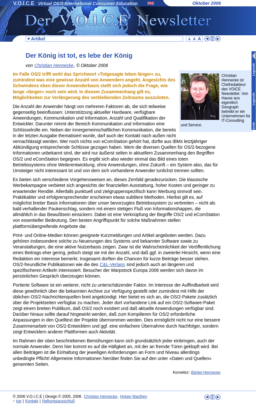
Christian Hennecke (53, 65)
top (18, 401)
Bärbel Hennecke (205, 372)
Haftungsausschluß (58, 401)
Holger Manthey (133, 396)
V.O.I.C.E (23, 3)
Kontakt (31, 401)
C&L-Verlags (112, 264)
